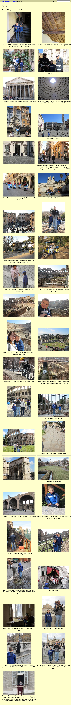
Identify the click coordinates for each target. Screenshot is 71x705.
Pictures (14, 1)
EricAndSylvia (6, 1)
